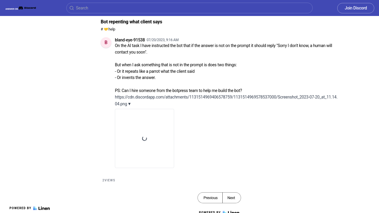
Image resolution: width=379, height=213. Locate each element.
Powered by (29, 208)
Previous (210, 198)
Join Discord (356, 8)
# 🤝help (108, 29)
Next (231, 198)
